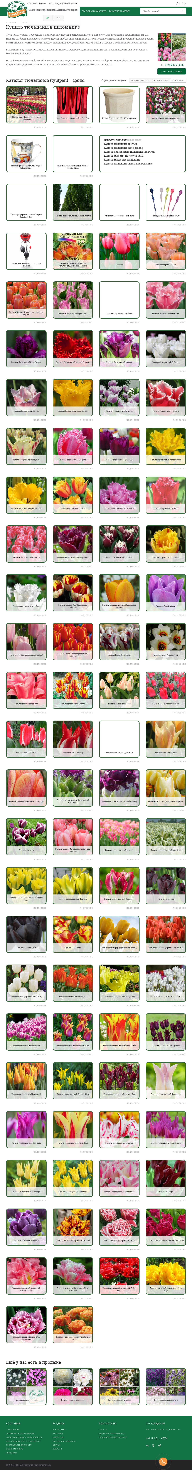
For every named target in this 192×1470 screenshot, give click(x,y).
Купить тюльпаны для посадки (123, 147)
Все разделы (59, 1429)
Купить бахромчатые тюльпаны (124, 155)
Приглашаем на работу (19, 1445)
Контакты (11, 1453)
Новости (57, 1449)
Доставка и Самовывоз (94, 11)
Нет (58, 18)
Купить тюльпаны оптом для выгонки (128, 163)
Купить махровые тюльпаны (122, 159)
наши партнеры (14, 1449)
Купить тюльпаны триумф (120, 143)
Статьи (56, 1445)
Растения (58, 1433)
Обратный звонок (171, 71)
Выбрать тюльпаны (116, 139)
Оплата (103, 1429)
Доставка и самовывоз (112, 1433)
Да (47, 18)
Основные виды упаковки (113, 1437)
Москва (42, 3)
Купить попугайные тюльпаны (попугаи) (129, 151)
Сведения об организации (20, 1433)
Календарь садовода (64, 1441)
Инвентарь (58, 1437)
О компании (12, 1429)
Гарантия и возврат (119, 11)
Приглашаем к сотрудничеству (23, 1441)
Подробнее (40, 127)
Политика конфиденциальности (24, 1437)
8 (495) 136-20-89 (69, 3)
